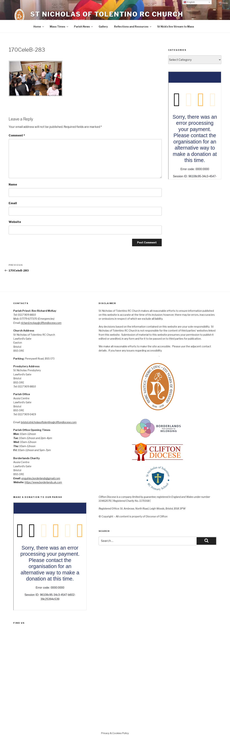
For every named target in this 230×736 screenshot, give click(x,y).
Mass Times (59, 26)
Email (13, 203)
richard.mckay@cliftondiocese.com (41, 322)
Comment (17, 135)
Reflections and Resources (133, 26)
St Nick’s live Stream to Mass (175, 26)
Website (15, 222)
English (189, 2)
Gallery (103, 26)
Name (13, 184)
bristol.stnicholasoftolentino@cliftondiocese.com (49, 422)
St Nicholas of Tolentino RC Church (106, 14)
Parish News (83, 26)
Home (38, 26)
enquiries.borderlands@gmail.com (40, 478)
